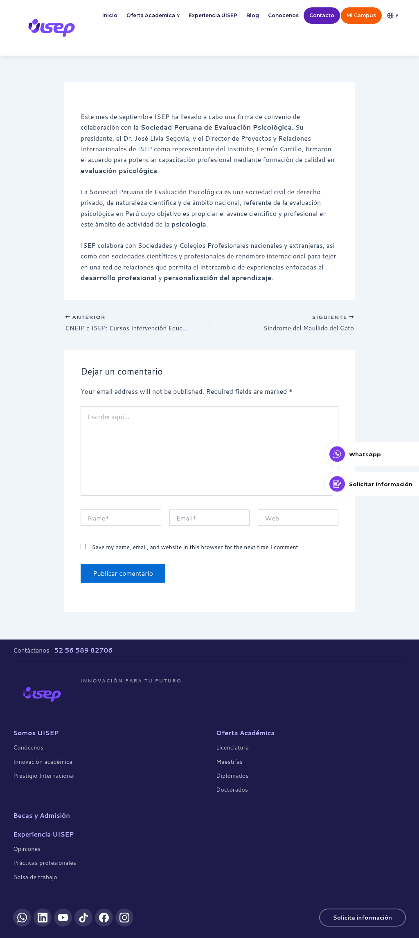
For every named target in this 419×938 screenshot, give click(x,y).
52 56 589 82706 (83, 649)
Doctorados (232, 789)
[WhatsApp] (22, 918)
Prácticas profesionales (44, 862)
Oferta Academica (153, 15)
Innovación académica (42, 761)
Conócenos (28, 747)
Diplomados (232, 775)
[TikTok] (83, 918)
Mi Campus (361, 15)
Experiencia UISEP (213, 15)
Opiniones (27, 848)
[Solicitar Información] (371, 484)
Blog (252, 15)
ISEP (144, 148)
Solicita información (360, 917)
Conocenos (283, 15)
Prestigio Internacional (43, 775)
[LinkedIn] (43, 918)
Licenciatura (232, 747)
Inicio (109, 15)
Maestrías (229, 761)
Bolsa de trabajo (35, 876)
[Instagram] (124, 918)
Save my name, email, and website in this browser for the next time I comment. (196, 548)
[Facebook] (104, 918)
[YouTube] (63, 918)
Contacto (321, 15)
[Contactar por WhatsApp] (371, 454)
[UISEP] (41, 694)
